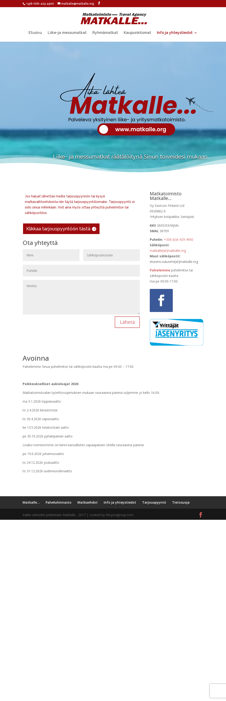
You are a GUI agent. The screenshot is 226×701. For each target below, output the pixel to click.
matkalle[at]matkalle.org (168, 250)
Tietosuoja (181, 502)
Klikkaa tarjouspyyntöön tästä (58, 229)
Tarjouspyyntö (154, 502)
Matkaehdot (87, 502)
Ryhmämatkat (105, 33)
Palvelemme (160, 270)
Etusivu (35, 33)
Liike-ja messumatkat (67, 33)
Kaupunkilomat (137, 33)
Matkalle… (31, 502)
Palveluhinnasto (58, 502)
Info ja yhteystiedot (175, 33)
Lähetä (127, 322)
